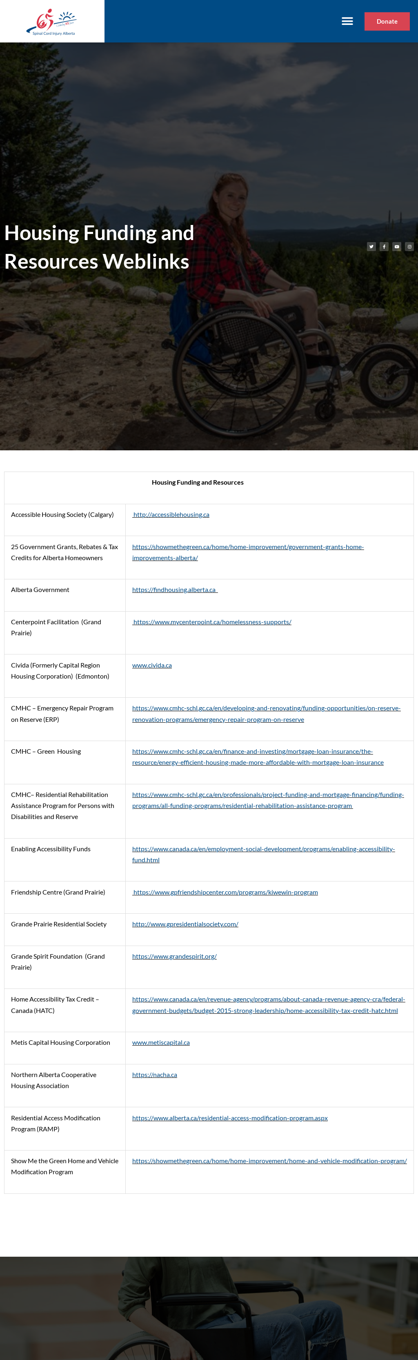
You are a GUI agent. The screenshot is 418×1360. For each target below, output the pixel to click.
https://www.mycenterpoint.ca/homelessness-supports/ (211, 621)
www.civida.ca (152, 665)
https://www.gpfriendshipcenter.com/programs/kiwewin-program (225, 892)
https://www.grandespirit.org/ (174, 956)
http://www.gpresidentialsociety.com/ (185, 924)
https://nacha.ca (154, 1074)
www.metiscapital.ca (161, 1042)
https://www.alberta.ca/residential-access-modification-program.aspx (230, 1118)
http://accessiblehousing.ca (170, 514)
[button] (347, 21)
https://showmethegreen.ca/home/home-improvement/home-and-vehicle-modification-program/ (269, 1160)
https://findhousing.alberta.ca (175, 589)
